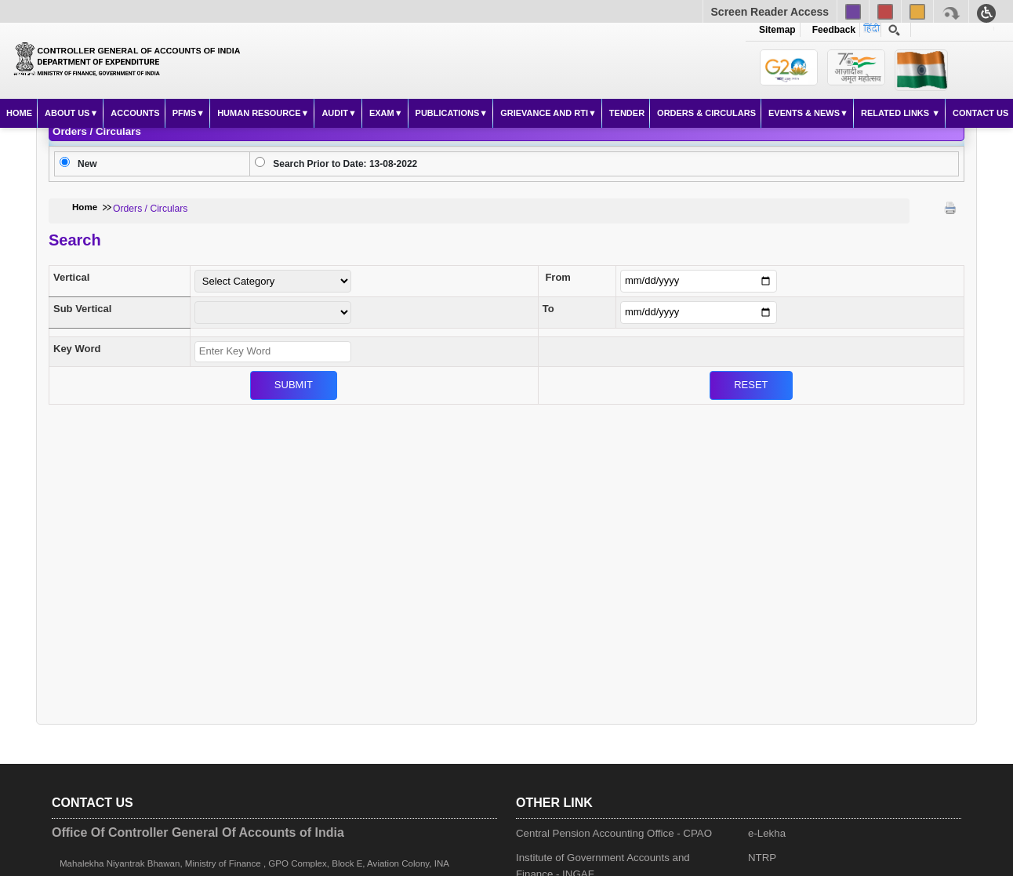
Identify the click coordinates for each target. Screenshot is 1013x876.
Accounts (135, 113)
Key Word (76, 348)
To (548, 308)
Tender (626, 113)
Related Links (896, 113)
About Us (67, 113)
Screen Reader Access (770, 11)
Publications (448, 113)
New (87, 163)
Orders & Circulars (706, 113)
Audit (334, 113)
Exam (381, 113)
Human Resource (258, 113)
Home (19, 113)
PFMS (184, 113)
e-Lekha (767, 833)
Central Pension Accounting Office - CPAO (614, 833)
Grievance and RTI (544, 113)
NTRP (762, 857)
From (558, 277)
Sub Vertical (82, 308)
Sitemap (777, 29)
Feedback (831, 29)
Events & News (804, 113)
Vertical (71, 277)
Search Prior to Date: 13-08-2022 (345, 163)
